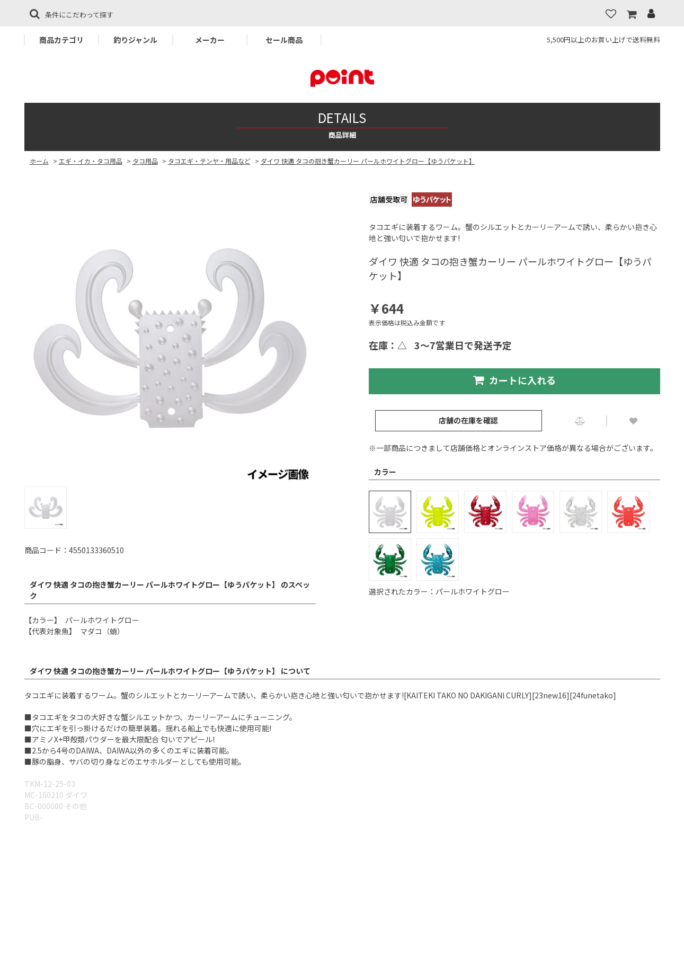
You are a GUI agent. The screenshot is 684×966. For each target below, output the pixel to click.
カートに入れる (514, 380)
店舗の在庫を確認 (468, 420)
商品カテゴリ (61, 39)
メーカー (210, 39)
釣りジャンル (135, 39)
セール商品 (284, 39)
